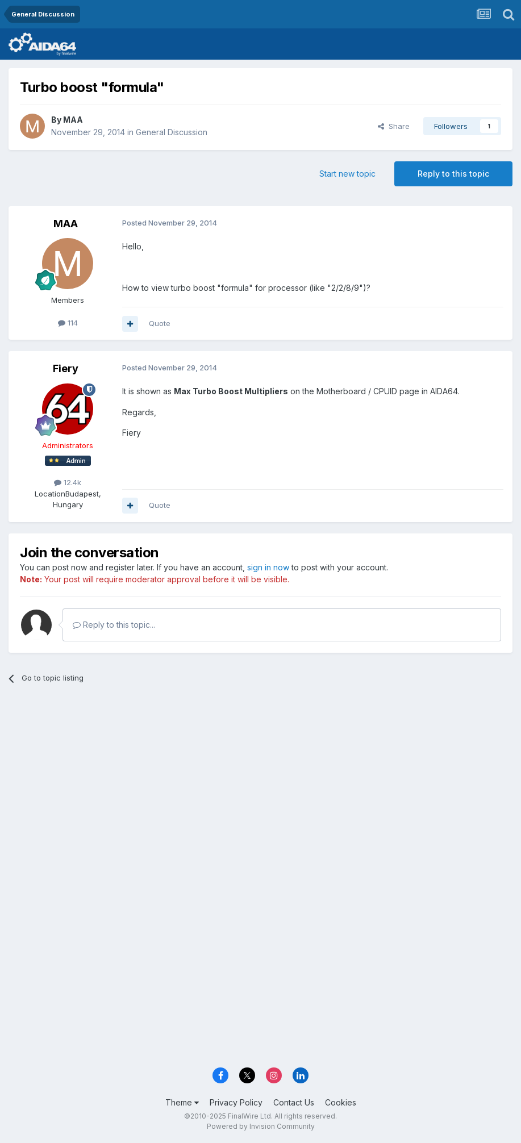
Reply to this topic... (114, 624)
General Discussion (171, 132)
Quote (159, 323)
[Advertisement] (260, 780)
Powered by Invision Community (261, 1126)
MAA (73, 119)
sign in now (268, 567)
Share (394, 126)
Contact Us (293, 1102)
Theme (182, 1102)
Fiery (65, 368)
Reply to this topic (453, 173)
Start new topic (347, 173)
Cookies (340, 1102)
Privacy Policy (236, 1102)
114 (68, 322)
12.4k (67, 482)
